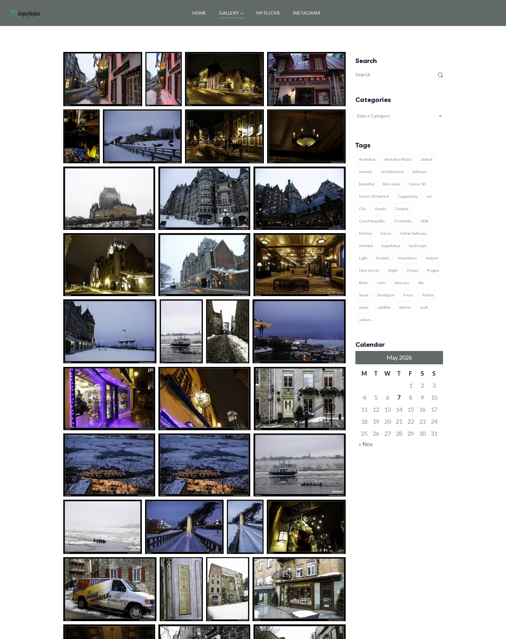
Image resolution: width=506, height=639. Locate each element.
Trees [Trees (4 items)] (408, 295)
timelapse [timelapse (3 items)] (385, 295)
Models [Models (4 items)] (382, 258)
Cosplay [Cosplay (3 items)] (402, 208)
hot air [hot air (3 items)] (386, 233)
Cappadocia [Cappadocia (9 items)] (408, 196)
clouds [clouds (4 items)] (380, 208)
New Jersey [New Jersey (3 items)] (369, 270)
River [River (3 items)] (363, 282)
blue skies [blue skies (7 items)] (391, 184)
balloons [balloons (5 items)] (420, 171)
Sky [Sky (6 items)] (421, 282)
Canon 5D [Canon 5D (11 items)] (417, 184)
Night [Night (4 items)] (393, 270)
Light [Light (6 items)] (363, 258)
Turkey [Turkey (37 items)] (428, 295)
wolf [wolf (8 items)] (424, 307)
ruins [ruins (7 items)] (381, 282)
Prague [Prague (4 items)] (433, 270)
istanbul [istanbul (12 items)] (366, 245)
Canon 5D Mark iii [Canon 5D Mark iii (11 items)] (374, 196)
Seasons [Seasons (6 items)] (402, 282)
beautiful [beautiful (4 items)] (366, 184)
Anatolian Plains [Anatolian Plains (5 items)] (398, 159)
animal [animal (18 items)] (426, 159)
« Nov (366, 443)
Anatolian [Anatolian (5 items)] (367, 159)
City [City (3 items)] (362, 208)
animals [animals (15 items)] (366, 171)
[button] (102, 79)
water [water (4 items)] (364, 307)
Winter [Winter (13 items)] (405, 307)
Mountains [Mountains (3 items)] (407, 258)
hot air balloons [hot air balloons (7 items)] (414, 233)
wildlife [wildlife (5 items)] (384, 307)
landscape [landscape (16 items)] (417, 245)
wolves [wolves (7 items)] (365, 319)
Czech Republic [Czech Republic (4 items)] (372, 221)
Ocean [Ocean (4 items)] (412, 270)
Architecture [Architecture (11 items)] (392, 171)
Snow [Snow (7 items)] (363, 295)
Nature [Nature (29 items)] (432, 258)
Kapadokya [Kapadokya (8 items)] (390, 245)
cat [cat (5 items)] (429, 196)
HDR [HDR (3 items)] (424, 221)
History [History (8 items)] (365, 233)
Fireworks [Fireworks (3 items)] (403, 221)
